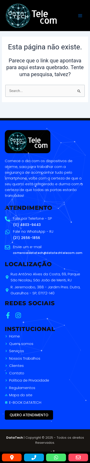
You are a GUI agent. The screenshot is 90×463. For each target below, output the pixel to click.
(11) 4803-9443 (27, 224)
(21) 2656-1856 (26, 237)
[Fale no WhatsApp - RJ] (7, 232)
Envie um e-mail (27, 246)
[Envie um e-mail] (7, 247)
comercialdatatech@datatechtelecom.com (48, 253)
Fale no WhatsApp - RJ (33, 231)
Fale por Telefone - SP (32, 218)
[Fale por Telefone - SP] (7, 219)
